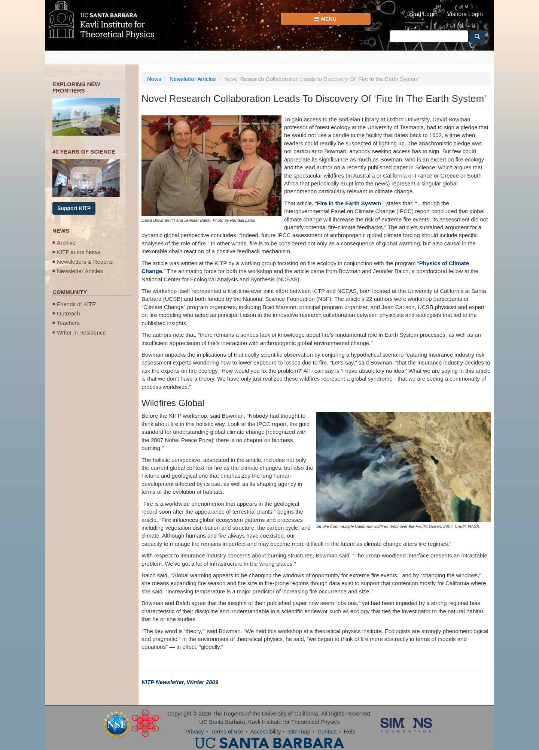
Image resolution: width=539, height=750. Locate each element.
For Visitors (331, 57)
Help (350, 731)
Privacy (194, 731)
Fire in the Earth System (349, 203)
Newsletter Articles (80, 271)
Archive (66, 242)
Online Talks (396, 57)
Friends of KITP (76, 304)
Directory (99, 57)
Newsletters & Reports (85, 261)
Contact (327, 731)
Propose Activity (217, 57)
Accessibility (265, 731)
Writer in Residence (81, 332)
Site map (299, 731)
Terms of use (227, 731)
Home (56, 57)
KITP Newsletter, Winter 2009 (179, 682)
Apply (285, 57)
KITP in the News (78, 252)
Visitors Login (465, 14)
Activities (153, 57)
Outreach (458, 57)
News (154, 79)
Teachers (68, 323)
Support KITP (74, 208)
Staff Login (423, 14)
